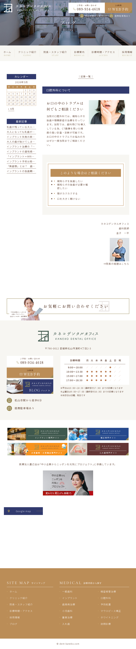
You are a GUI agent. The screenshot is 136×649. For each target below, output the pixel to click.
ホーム (13, 591)
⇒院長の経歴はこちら (116, 263)
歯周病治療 (68, 604)
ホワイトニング (110, 617)
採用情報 (15, 617)
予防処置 (106, 604)
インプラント (70, 598)
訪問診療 (106, 623)
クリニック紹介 (19, 598)
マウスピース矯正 (111, 611)
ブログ (13, 623)
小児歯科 (67, 611)
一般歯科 (67, 591)
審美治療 (67, 617)
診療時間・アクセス (21, 611)
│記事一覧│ (86, 76)
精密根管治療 (108, 591)
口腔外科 (106, 598)
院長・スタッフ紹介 (21, 604)
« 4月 (11, 108)
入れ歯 (66, 623)
